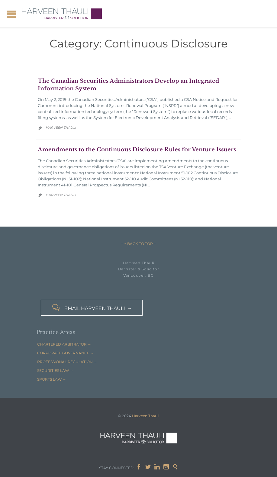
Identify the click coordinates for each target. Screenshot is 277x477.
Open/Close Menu (11, 14)
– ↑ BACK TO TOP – (138, 243)
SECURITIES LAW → (55, 370)
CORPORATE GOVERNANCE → (65, 353)
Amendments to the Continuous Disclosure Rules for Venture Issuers (137, 149)
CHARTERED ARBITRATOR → (64, 344)
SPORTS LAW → (51, 379)
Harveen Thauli (61, 127)
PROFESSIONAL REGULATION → (67, 361)
